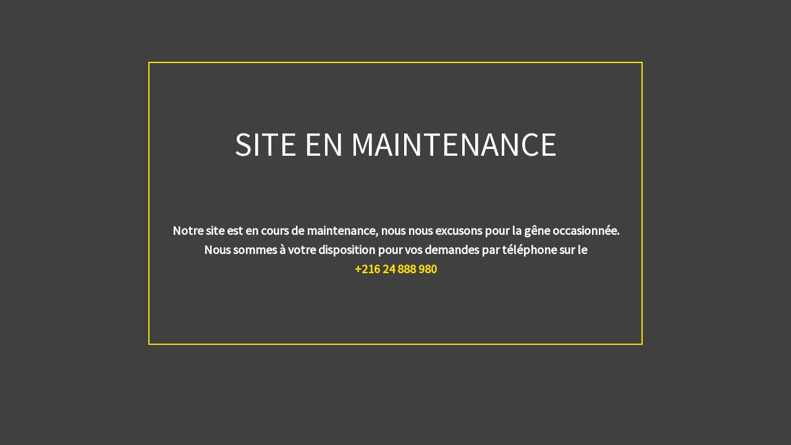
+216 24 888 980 (396, 268)
